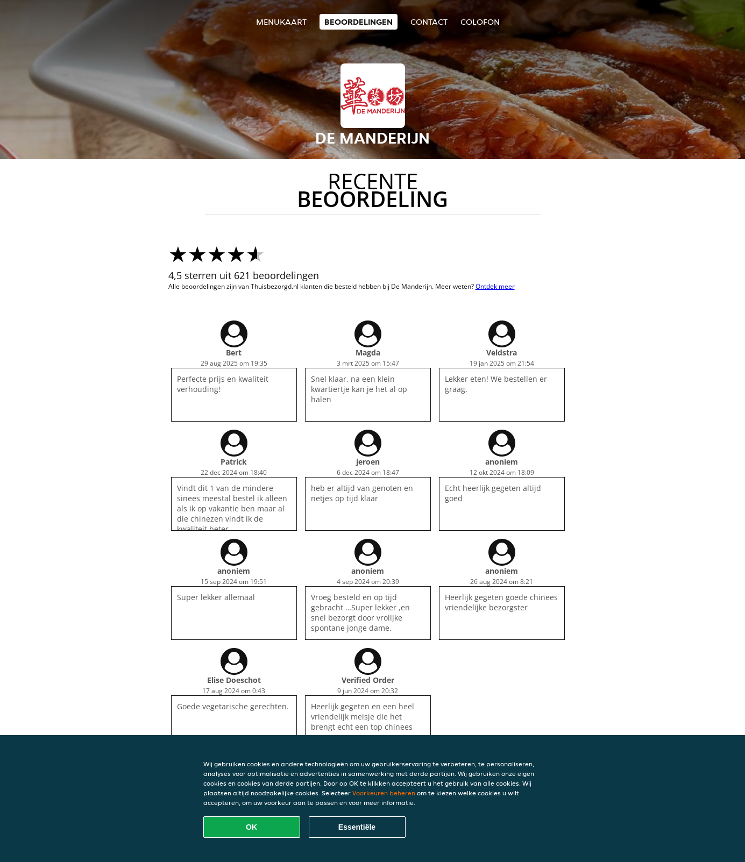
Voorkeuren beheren (383, 793)
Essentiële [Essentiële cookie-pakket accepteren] (356, 827)
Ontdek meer (495, 286)
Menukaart (281, 21)
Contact (429, 21)
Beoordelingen (358, 21)
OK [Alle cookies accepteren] (251, 827)
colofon (480, 21)
